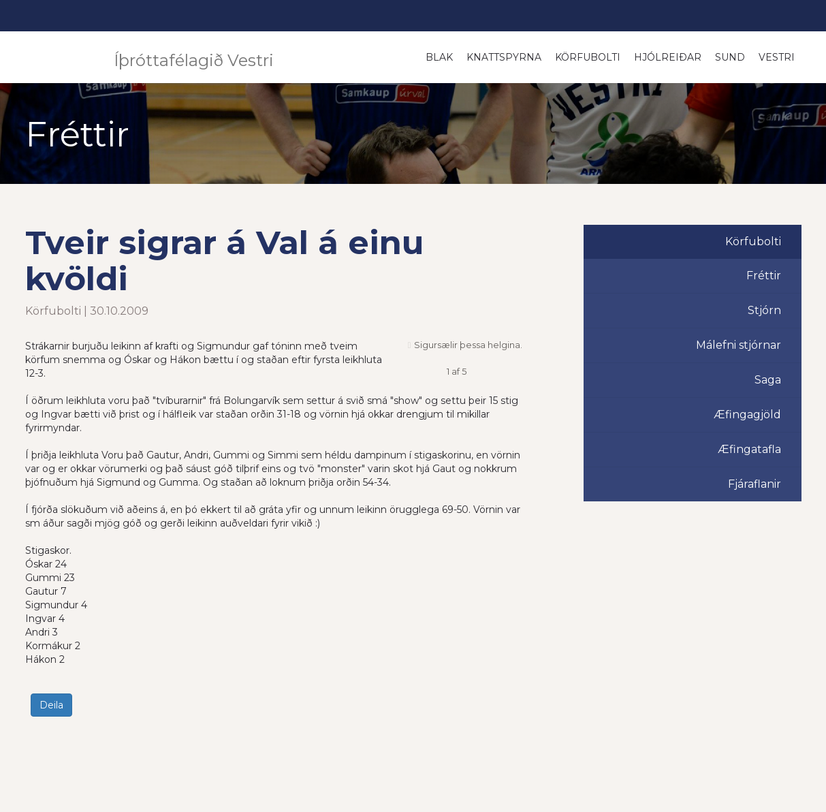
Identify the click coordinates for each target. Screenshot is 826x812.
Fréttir (763, 275)
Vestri (777, 57)
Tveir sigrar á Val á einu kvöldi (224, 260)
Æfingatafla (749, 449)
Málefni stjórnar (738, 345)
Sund (730, 57)
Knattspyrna (503, 57)
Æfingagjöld (747, 414)
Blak (439, 57)
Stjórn (764, 310)
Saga (767, 379)
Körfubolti (587, 57)
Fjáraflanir (754, 484)
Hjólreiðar (667, 57)
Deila (51, 705)
